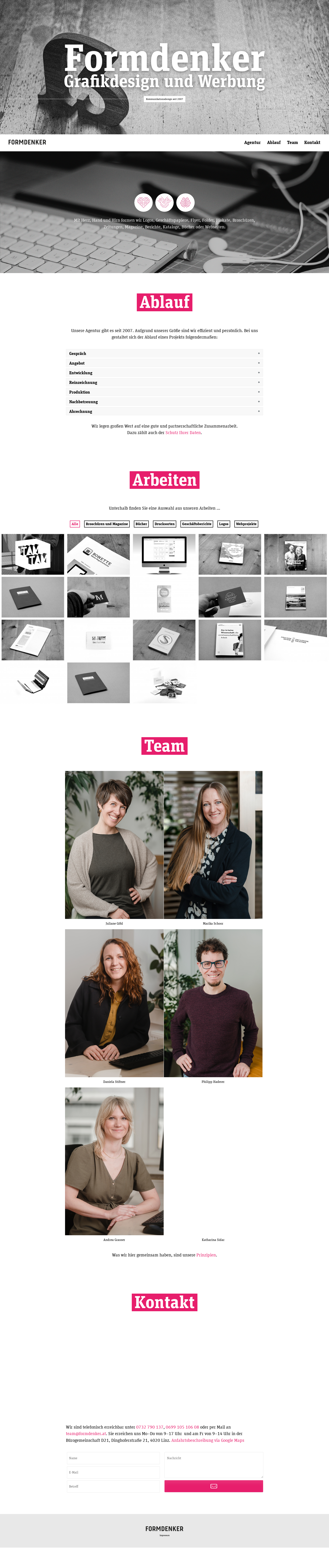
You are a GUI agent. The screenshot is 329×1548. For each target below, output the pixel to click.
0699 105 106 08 (182, 1427)
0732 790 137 (149, 1427)
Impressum (165, 1536)
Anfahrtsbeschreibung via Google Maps (207, 1440)
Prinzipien (206, 1255)
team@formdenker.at (86, 1434)
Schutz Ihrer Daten (183, 433)
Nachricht (213, 1465)
